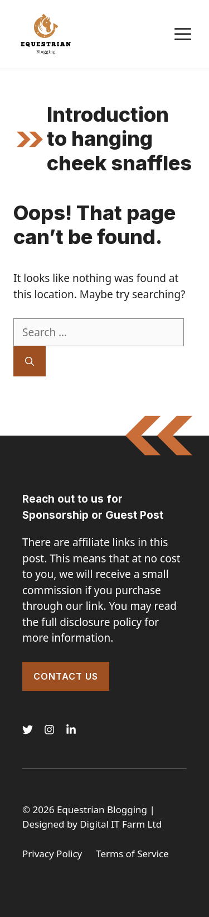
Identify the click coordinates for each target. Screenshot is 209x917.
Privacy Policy (52, 853)
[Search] (29, 361)
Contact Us (65, 676)
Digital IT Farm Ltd (121, 824)
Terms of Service (132, 853)
